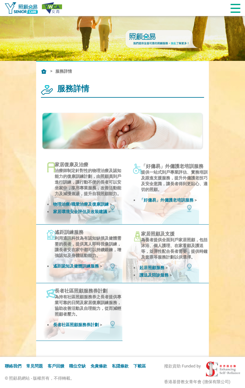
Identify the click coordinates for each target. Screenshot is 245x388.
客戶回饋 (56, 366)
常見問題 (34, 366)
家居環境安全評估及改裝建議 (80, 211)
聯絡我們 (13, 366)
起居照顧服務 (151, 267)
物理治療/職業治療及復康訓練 (81, 204)
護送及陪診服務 (154, 275)
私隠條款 (120, 366)
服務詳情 (63, 71)
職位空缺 (77, 366)
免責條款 (99, 366)
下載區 (139, 366)
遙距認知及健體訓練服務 (76, 266)
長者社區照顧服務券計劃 (76, 324)
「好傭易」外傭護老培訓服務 (166, 200)
